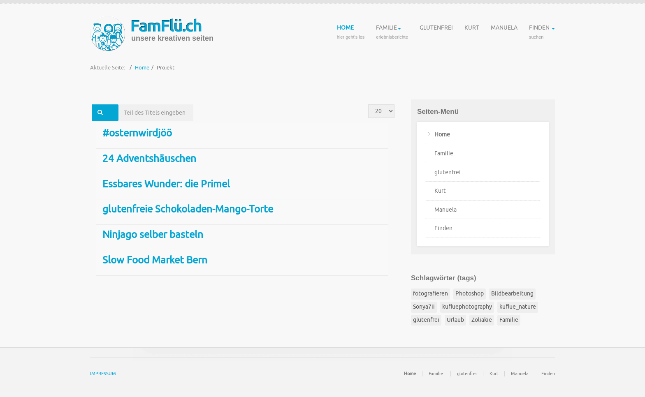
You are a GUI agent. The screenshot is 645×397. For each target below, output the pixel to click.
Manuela (504, 33)
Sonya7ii (424, 306)
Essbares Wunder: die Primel (166, 184)
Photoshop (469, 293)
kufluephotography (467, 306)
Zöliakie (481, 319)
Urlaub (455, 319)
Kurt (471, 33)
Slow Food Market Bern (154, 260)
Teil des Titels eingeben (118, 104)
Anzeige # (368, 104)
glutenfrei (436, 33)
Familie (392, 33)
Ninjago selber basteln (152, 235)
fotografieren (430, 293)
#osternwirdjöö (137, 133)
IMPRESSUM (103, 373)
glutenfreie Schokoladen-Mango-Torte (187, 209)
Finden (542, 33)
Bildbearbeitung (512, 293)
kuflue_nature (517, 306)
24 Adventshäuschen (149, 158)
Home (351, 33)
